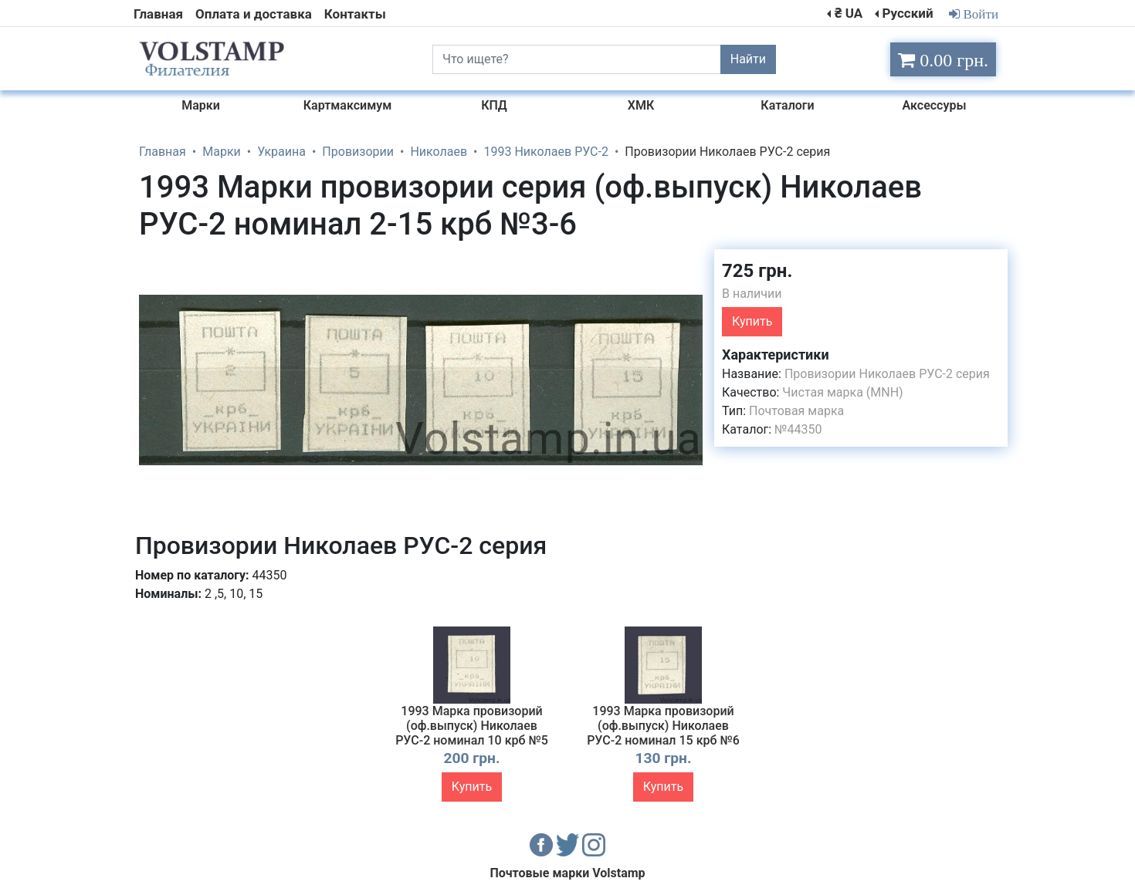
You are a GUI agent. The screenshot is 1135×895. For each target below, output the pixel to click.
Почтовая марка (796, 411)
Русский (907, 13)
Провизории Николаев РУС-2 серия (887, 373)
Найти (748, 59)
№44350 (798, 429)
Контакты (355, 14)
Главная (158, 14)
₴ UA (848, 13)
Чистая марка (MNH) (842, 392)
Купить (752, 321)
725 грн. (757, 271)
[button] (688, 263)
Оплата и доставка (253, 14)
